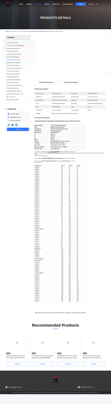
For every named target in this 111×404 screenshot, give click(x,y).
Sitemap (15, 398)
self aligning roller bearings (62, 318)
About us (29, 4)
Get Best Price (79, 74)
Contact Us (55, 4)
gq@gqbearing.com (16, 117)
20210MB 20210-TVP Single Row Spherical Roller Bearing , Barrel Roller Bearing (67, 363)
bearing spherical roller (79, 318)
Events (47, 4)
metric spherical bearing (45, 318)
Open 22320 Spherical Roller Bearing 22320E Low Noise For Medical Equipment (92, 363)
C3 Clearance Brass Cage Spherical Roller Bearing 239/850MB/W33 (42, 362)
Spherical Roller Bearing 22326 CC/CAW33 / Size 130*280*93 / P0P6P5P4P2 (15, 363)
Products (38, 4)
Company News (68, 4)
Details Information (46, 82)
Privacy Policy (22, 398)
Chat (80, 4)
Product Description (71, 82)
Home (21, 4)
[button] (9, 353)
